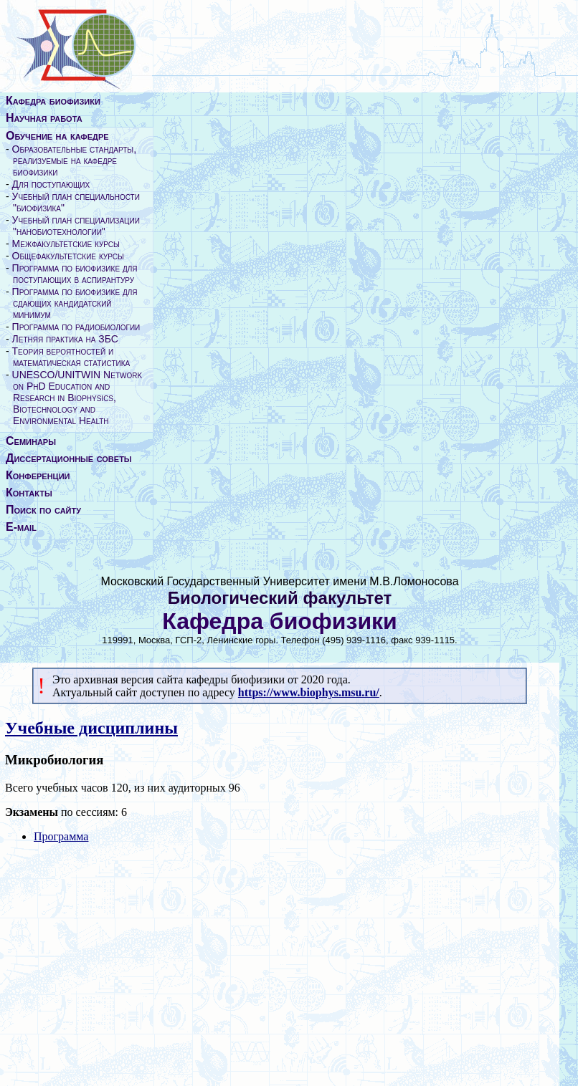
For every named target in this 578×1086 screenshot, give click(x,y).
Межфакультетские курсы (66, 243)
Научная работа (44, 118)
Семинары (31, 441)
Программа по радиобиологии (76, 326)
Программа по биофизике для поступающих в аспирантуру (75, 273)
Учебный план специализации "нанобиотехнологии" (76, 225)
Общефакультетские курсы (68, 255)
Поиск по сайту (43, 510)
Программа (61, 836)
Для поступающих (51, 184)
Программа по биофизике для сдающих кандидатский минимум (75, 303)
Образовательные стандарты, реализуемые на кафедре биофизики (74, 160)
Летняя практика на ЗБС (65, 339)
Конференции (38, 475)
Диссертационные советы (69, 458)
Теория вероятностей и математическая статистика (71, 356)
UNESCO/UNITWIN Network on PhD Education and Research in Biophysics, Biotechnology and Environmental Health (77, 397)
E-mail (21, 527)
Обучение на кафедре (57, 136)
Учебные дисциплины (91, 728)
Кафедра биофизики (53, 101)
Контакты (29, 492)
